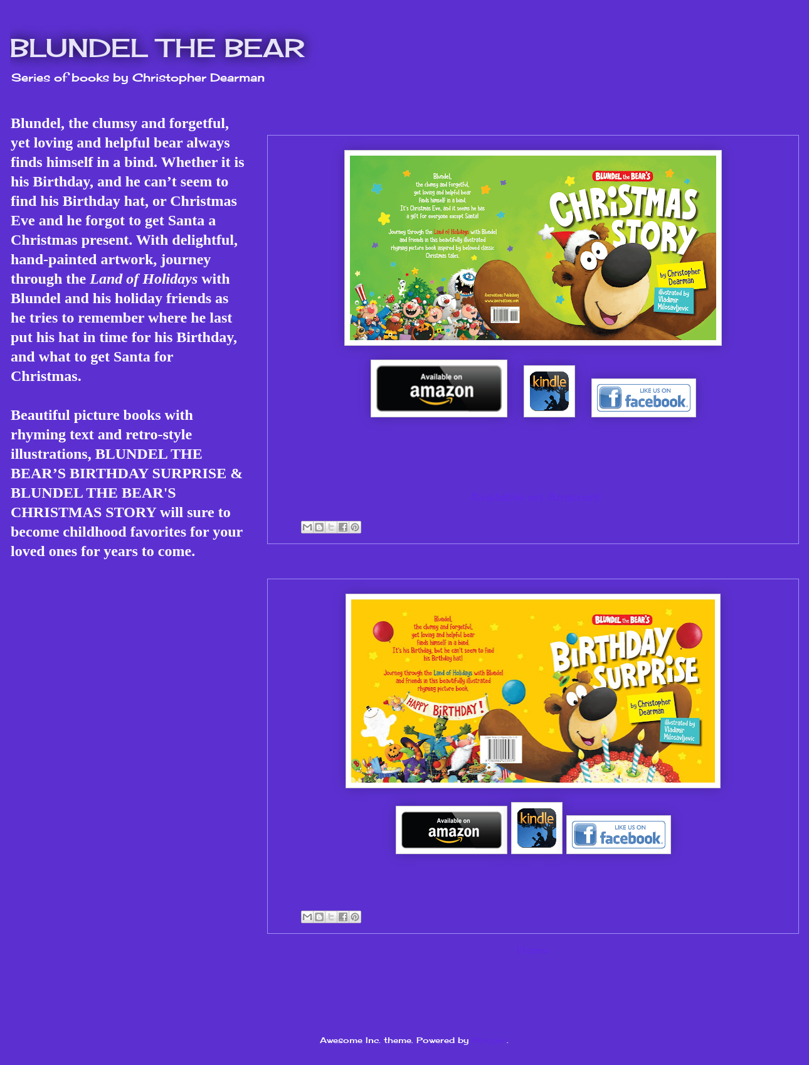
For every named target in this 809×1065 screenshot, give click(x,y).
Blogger (489, 1040)
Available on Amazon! (535, 496)
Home (533, 950)
